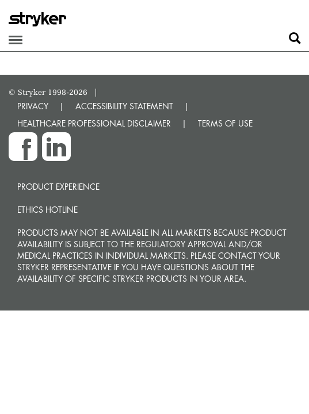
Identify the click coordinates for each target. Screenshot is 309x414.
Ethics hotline (47, 209)
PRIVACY (32, 106)
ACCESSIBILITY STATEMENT (124, 106)
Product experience (58, 186)
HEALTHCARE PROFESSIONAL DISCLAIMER (94, 123)
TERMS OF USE (225, 123)
